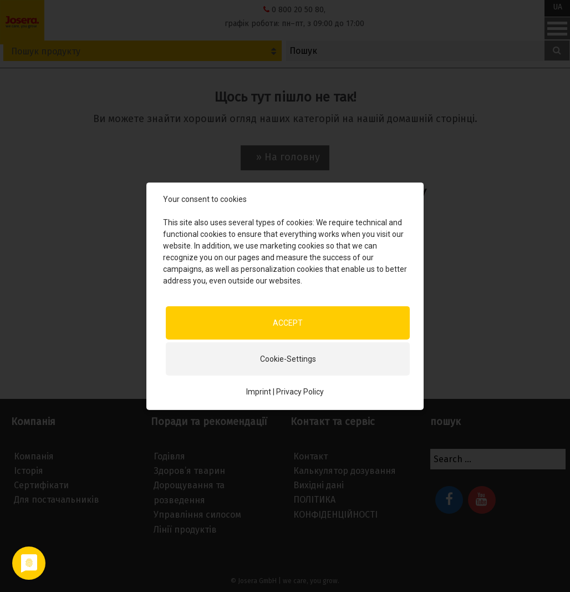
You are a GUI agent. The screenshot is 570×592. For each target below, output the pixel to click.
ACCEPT (288, 322)
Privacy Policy (300, 391)
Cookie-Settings (288, 358)
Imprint (258, 391)
